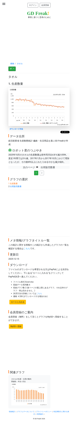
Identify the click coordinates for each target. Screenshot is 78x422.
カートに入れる (17, 302)
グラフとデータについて (25, 411)
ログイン (33, 5)
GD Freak (38, 13)
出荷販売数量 (15, 186)
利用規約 (40, 414)
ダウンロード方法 (16, 129)
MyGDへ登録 (15, 326)
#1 (11, 69)
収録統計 (12, 411)
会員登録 (45, 5)
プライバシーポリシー (44, 411)
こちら (27, 248)
